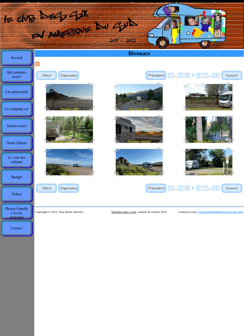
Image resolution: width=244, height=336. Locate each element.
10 (216, 75)
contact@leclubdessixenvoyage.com (220, 211)
